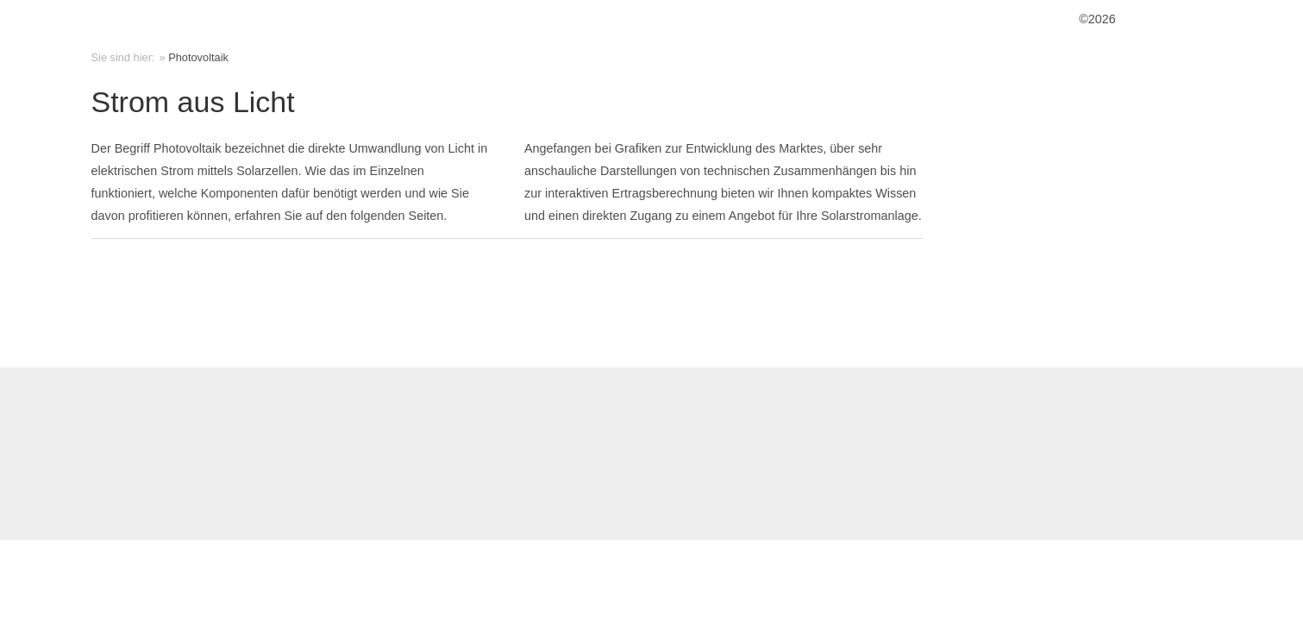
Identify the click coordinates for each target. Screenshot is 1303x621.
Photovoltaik (198, 57)
